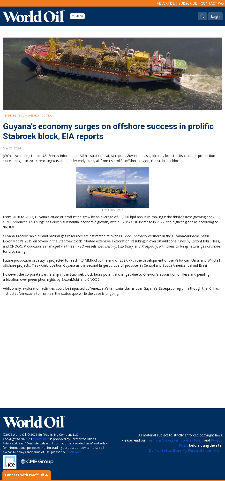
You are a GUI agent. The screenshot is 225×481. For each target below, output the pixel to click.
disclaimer (74, 452)
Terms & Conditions (163, 440)
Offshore (9, 115)
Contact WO (212, 3)
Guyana (47, 115)
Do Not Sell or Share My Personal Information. (185, 450)
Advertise (166, 3)
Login (215, 16)
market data (41, 439)
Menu (77, 16)
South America (29, 115)
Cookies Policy (191, 440)
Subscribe (188, 3)
